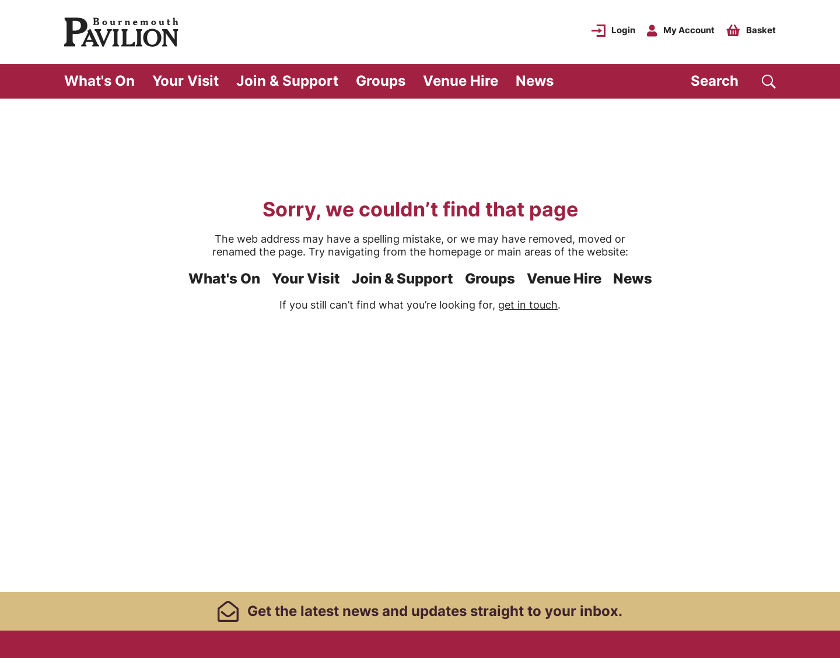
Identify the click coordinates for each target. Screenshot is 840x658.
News (535, 80)
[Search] (733, 81)
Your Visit (185, 80)
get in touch (528, 305)
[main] (420, 344)
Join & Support (287, 80)
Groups (380, 80)
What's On (99, 80)
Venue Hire (460, 80)
